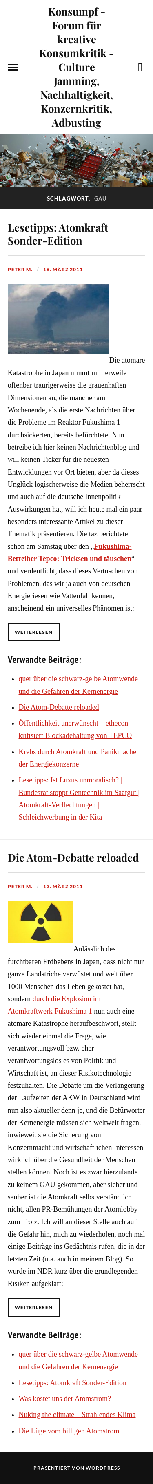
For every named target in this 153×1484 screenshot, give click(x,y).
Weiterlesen (34, 632)
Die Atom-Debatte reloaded (59, 707)
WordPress (103, 1468)
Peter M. (20, 269)
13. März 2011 (63, 886)
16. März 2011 (63, 269)
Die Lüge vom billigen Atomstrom (69, 1431)
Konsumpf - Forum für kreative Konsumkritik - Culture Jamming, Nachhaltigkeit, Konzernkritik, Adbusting (76, 66)
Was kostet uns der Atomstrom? (65, 1399)
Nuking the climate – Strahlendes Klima (77, 1414)
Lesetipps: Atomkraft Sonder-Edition (58, 233)
